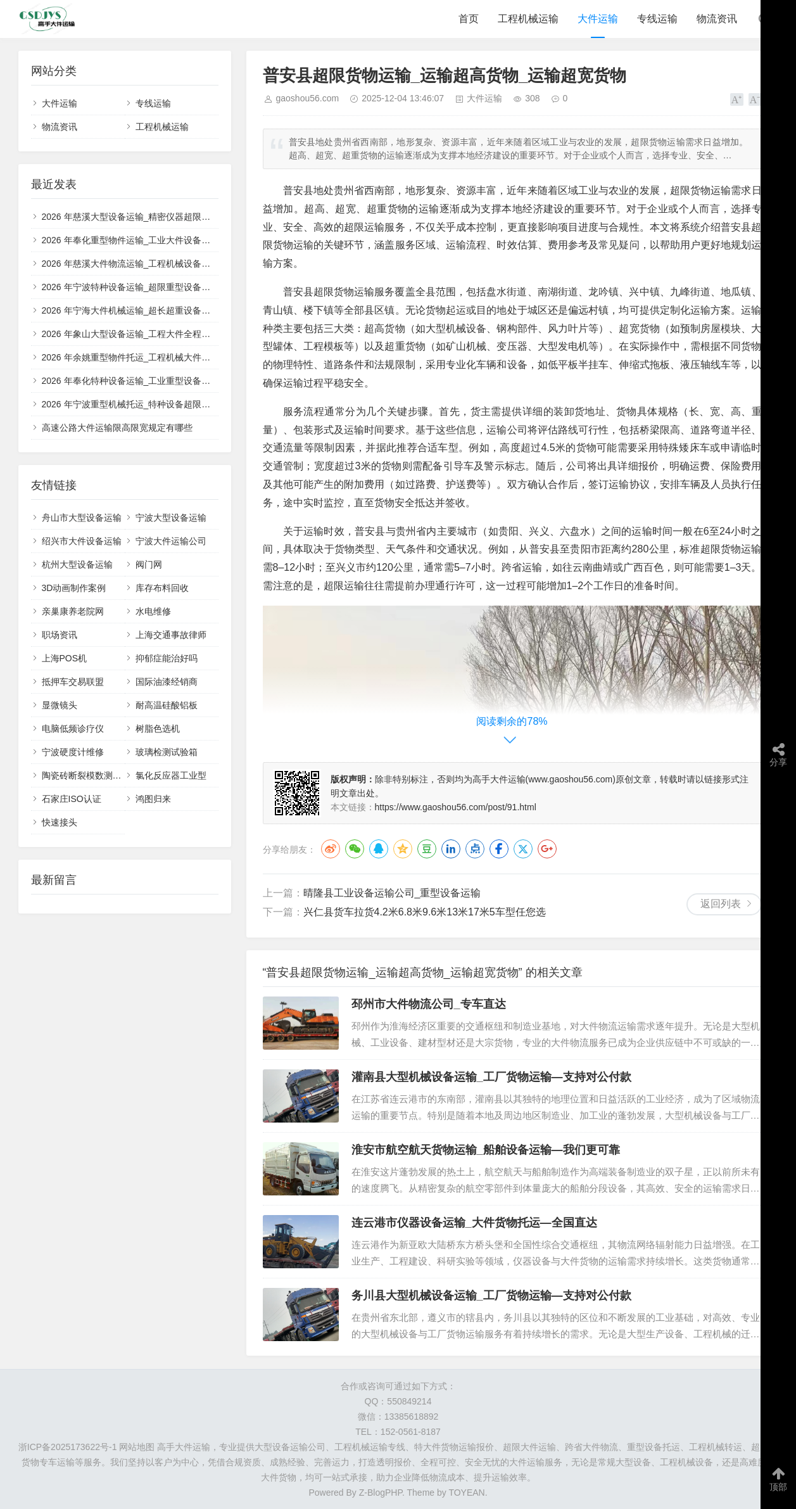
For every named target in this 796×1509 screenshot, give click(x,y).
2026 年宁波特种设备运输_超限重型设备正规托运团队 (148, 287)
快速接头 (59, 822)
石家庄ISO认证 (71, 799)
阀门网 (149, 564)
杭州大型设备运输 (77, 564)
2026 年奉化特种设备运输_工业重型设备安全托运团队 (148, 381)
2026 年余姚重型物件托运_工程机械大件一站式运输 (144, 357)
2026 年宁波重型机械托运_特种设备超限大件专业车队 (148, 404)
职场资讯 (59, 635)
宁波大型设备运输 (171, 518)
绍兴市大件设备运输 (82, 541)
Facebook (499, 848)
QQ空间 (402, 848)
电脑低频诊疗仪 (73, 728)
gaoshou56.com (307, 98)
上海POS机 (64, 658)
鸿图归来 (153, 799)
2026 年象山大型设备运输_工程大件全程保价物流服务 (148, 334)
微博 (330, 848)
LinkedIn (450, 848)
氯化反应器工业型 (171, 775)
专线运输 (657, 18)
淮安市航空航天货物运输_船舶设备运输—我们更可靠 (485, 1149)
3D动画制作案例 (74, 588)
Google (547, 848)
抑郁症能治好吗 (167, 658)
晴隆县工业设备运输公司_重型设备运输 (392, 893)
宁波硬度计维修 (73, 752)
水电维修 (153, 611)
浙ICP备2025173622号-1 (67, 1447)
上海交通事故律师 (171, 635)
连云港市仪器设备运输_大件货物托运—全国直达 (474, 1222)
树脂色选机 (158, 728)
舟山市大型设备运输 (82, 518)
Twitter (523, 848)
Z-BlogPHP (380, 1492)
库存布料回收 (162, 588)
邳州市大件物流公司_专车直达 (428, 1004)
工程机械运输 (528, 18)
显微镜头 (59, 705)
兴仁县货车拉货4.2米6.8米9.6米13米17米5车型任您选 (424, 912)
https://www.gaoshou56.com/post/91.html (455, 807)
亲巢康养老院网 (73, 611)
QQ (378, 848)
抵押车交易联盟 (73, 682)
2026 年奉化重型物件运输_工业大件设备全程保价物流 (148, 240)
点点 (474, 848)
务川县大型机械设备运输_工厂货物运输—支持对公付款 (491, 1295)
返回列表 (720, 903)
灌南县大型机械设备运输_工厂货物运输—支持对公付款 (491, 1077)
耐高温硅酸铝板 (167, 705)
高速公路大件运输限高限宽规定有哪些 (117, 428)
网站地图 (137, 1447)
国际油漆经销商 (167, 682)
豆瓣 (426, 848)
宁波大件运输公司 (171, 541)
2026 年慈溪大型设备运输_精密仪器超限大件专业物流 (148, 217)
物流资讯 (717, 18)
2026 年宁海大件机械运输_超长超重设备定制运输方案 (148, 310)
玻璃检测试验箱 (167, 752)
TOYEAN (466, 1492)
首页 (468, 18)
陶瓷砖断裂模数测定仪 (86, 775)
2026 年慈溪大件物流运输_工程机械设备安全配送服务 (148, 263)
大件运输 (598, 18)
